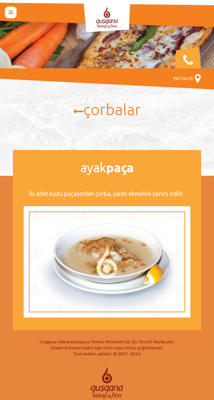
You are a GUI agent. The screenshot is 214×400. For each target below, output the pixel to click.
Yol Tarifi (187, 78)
